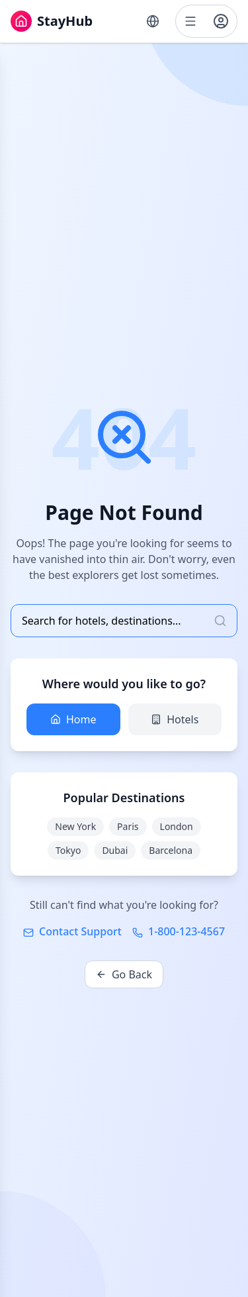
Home (73, 719)
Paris (127, 826)
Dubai (115, 850)
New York (75, 826)
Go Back (124, 974)
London (176, 826)
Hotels (174, 719)
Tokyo (68, 850)
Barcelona (170, 850)
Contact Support (72, 931)
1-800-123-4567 (178, 931)
